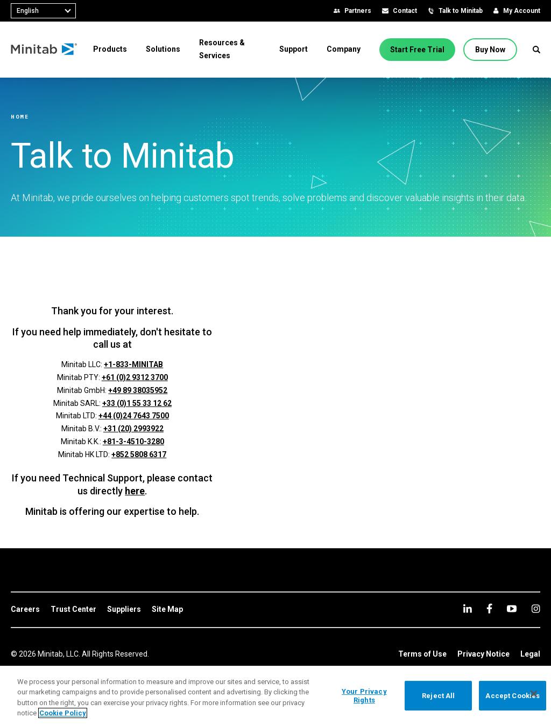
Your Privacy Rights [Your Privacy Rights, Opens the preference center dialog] (364, 695)
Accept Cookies (512, 696)
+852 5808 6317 (138, 454)
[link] (25, 609)
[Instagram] (535, 608)
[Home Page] (44, 49)
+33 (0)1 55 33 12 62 (137, 403)
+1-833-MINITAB (133, 364)
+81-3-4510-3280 (133, 441)
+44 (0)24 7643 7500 (133, 415)
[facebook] (489, 608)
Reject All (438, 696)
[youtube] (512, 608)
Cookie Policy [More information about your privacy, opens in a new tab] (62, 713)
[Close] (534, 694)
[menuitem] (110, 49)
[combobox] (43, 10)
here (135, 491)
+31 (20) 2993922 (133, 428)
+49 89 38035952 (137, 390)
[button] (536, 49)
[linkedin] (467, 608)
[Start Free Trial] (417, 49)
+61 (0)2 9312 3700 (135, 377)
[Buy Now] (490, 49)
